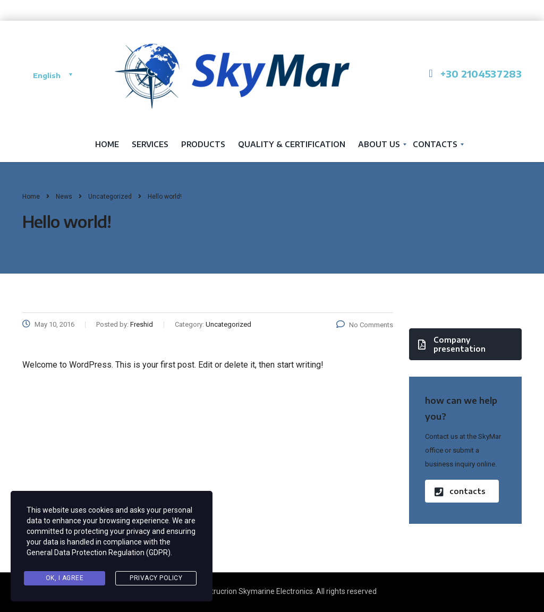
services (150, 144)
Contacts (435, 144)
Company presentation (452, 344)
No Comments (364, 325)
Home (107, 144)
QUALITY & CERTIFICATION (291, 144)
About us (379, 144)
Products (203, 144)
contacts (460, 491)
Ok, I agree (65, 578)
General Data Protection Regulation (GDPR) (99, 552)
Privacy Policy (156, 578)
